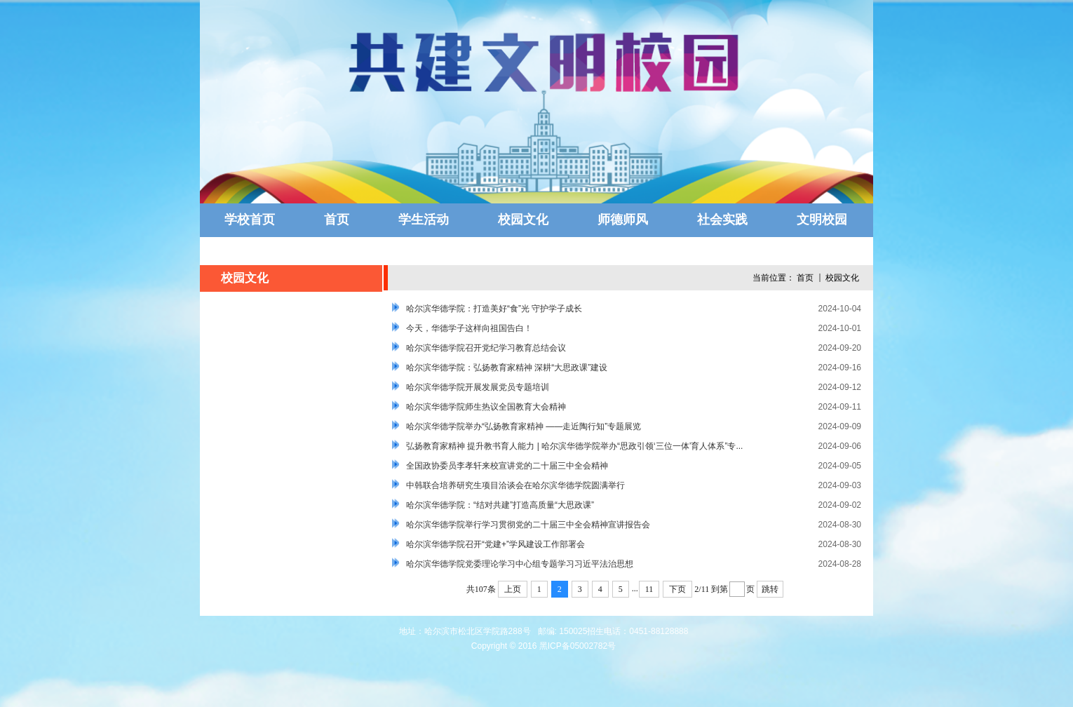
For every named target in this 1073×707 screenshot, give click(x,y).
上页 (512, 589)
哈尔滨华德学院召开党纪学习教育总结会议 (486, 348)
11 (649, 589)
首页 (805, 278)
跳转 (770, 589)
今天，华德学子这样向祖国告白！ (469, 328)
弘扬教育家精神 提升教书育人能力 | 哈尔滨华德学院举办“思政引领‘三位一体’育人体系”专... (574, 446)
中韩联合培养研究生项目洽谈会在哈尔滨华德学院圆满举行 (515, 485)
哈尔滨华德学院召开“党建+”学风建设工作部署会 (495, 544)
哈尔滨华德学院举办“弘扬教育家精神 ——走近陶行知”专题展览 (523, 426)
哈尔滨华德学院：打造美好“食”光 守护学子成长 (494, 309)
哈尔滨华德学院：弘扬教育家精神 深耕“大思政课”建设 (506, 367)
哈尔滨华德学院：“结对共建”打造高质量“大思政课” (500, 505)
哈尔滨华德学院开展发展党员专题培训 (477, 387)
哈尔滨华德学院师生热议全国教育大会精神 (486, 407)
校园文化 (842, 278)
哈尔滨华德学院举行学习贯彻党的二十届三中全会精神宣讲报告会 (528, 525)
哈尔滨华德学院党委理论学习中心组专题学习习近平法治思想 (519, 564)
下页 (677, 589)
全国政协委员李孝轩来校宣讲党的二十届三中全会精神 (507, 466)
